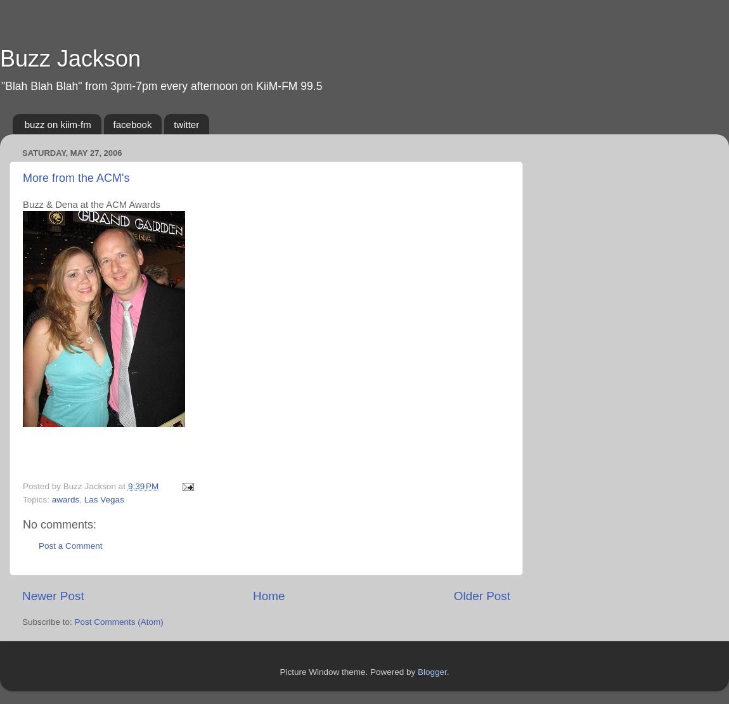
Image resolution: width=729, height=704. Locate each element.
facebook (132, 124)
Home (269, 596)
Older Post (482, 596)
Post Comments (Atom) (119, 622)
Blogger (432, 672)
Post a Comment (71, 546)
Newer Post (53, 596)
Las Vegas (104, 499)
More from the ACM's (76, 178)
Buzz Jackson (70, 59)
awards (66, 499)
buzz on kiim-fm (58, 124)
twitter (186, 124)
